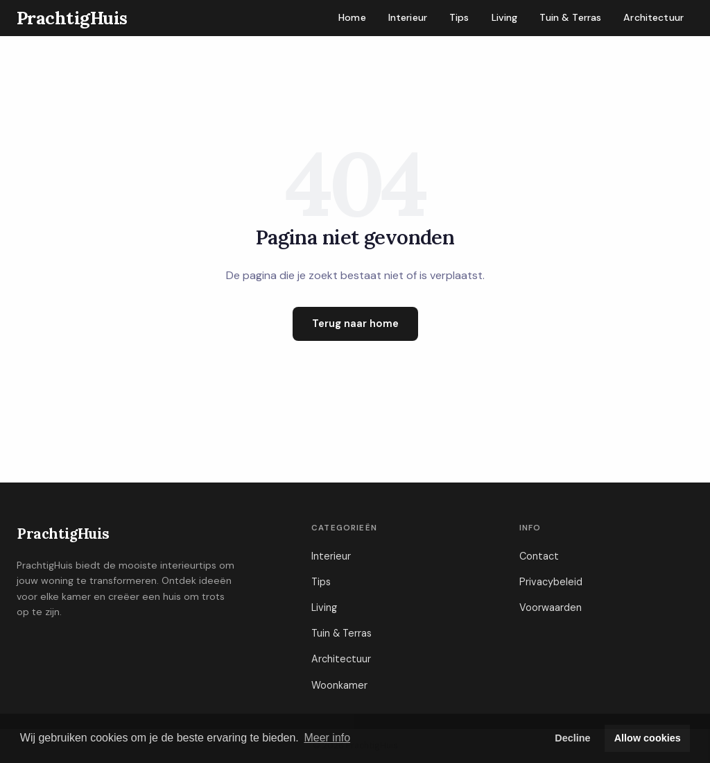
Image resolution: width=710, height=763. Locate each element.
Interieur (407, 17)
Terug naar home (355, 323)
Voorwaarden (550, 607)
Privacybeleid (550, 582)
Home (352, 17)
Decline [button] (572, 738)
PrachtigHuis (63, 533)
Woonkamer (339, 685)
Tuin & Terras (570, 17)
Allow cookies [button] (647, 738)
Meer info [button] (327, 738)
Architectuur (653, 17)
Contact (539, 556)
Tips (459, 17)
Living (505, 17)
